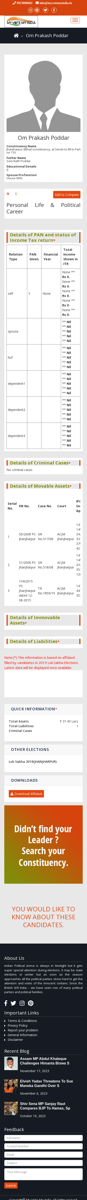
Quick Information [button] (34, 708)
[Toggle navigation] (75, 20)
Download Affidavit (26, 794)
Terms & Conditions (22, 1021)
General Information (22, 1035)
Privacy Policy (17, 1025)
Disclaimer (15, 1039)
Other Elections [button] (30, 749)
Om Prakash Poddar (47, 35)
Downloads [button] (24, 780)
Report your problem (23, 1030)
